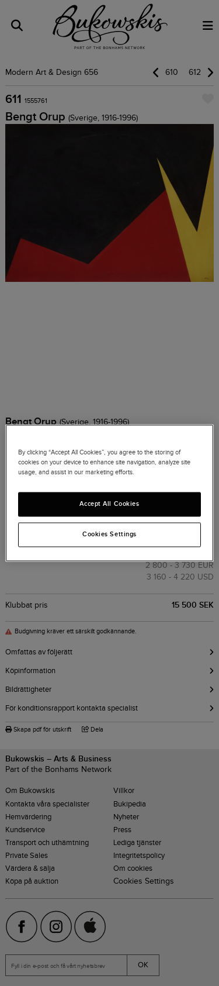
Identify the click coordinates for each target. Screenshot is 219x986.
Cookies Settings (109, 534)
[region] (109, 492)
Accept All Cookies (109, 504)
